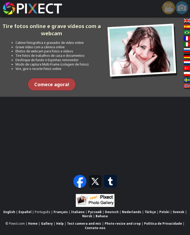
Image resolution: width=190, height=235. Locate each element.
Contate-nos (95, 228)
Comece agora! (51, 84)
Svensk (178, 212)
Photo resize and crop (123, 223)
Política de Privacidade (163, 223)
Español (25, 212)
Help (60, 223)
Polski (164, 212)
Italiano (78, 212)
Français (61, 212)
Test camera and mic (84, 223)
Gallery (47, 223)
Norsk (87, 216)
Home (33, 223)
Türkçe (150, 212)
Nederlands (131, 212)
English (9, 212)
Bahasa (102, 216)
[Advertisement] (95, 135)
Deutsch (112, 212)
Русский (95, 212)
